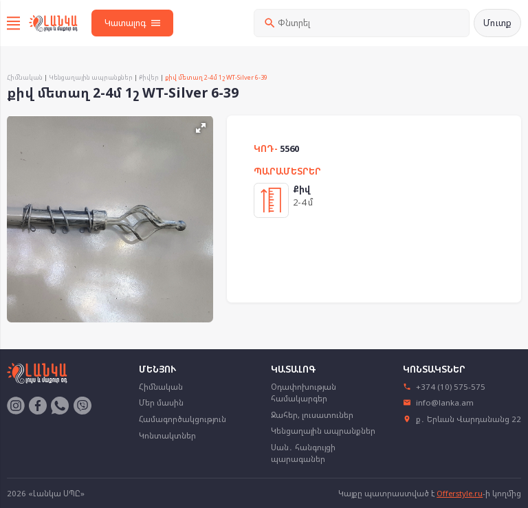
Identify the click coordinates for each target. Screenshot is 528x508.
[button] (201, 128)
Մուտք (497, 22)
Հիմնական (25, 77)
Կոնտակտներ (167, 435)
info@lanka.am (438, 402)
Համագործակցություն (182, 419)
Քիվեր (149, 77)
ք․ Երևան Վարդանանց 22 (462, 419)
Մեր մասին (161, 402)
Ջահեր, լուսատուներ (312, 415)
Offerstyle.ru (460, 493)
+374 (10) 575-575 (444, 387)
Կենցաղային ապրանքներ (91, 77)
